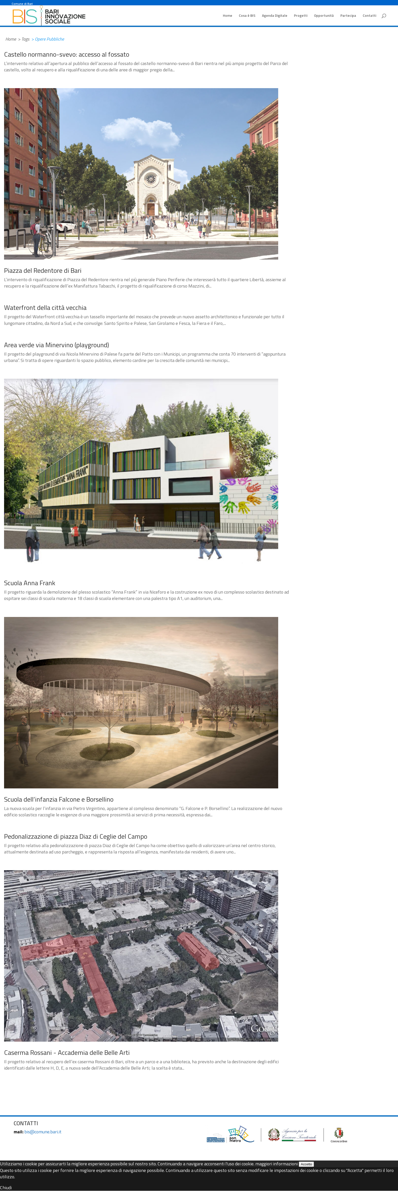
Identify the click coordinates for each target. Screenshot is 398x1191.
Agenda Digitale (274, 16)
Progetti (300, 16)
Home (227, 16)
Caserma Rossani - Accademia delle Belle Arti (67, 1052)
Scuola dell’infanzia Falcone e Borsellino (58, 799)
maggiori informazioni (276, 1163)
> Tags (23, 39)
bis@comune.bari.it (42, 1131)
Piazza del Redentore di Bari (42, 270)
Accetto (306, 1164)
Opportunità (324, 16)
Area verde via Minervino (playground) (56, 345)
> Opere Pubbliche (47, 39)
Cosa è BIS (247, 16)
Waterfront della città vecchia (45, 307)
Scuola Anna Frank (29, 583)
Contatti (369, 16)
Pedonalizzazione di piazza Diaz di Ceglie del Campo (75, 836)
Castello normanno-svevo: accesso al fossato (66, 54)
